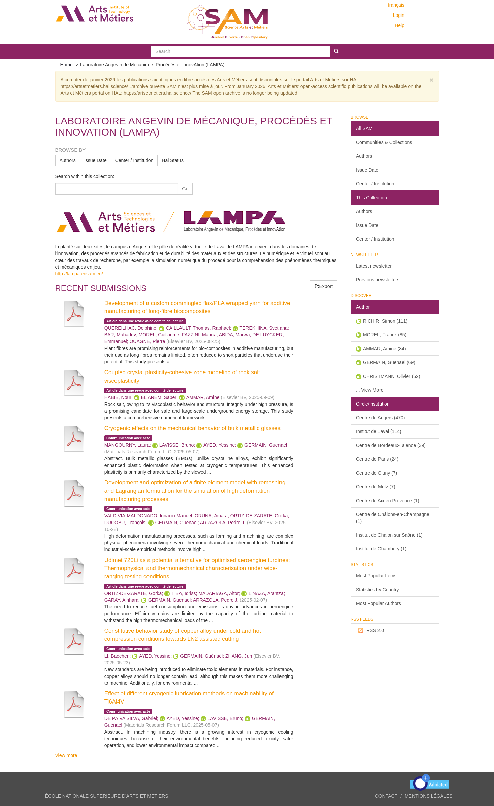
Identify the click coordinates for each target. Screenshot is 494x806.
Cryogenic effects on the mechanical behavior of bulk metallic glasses (192, 428)
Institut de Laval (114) (378, 431)
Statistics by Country (377, 589)
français (396, 5)
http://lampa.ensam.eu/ (79, 273)
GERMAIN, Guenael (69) (389, 362)
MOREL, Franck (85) (384, 334)
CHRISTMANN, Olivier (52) (391, 376)
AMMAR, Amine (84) (384, 348)
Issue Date (95, 160)
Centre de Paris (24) (377, 459)
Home (66, 64)
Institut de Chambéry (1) (381, 548)
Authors (68, 160)
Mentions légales (429, 796)
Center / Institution (134, 160)
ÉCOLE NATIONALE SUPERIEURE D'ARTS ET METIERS (106, 796)
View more (66, 755)
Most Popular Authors (378, 603)
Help (399, 25)
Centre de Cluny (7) (376, 473)
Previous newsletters (377, 279)
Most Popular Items (376, 575)
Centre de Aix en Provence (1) (387, 500)
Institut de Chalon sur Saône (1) (389, 535)
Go (185, 188)
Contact (386, 796)
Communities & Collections (384, 142)
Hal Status (173, 160)
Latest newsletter (374, 266)
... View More (369, 390)
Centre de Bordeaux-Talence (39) (391, 445)
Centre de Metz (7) (375, 486)
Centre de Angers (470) (380, 417)
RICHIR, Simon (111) (385, 321)
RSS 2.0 (370, 631)
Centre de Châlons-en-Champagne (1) (392, 518)
